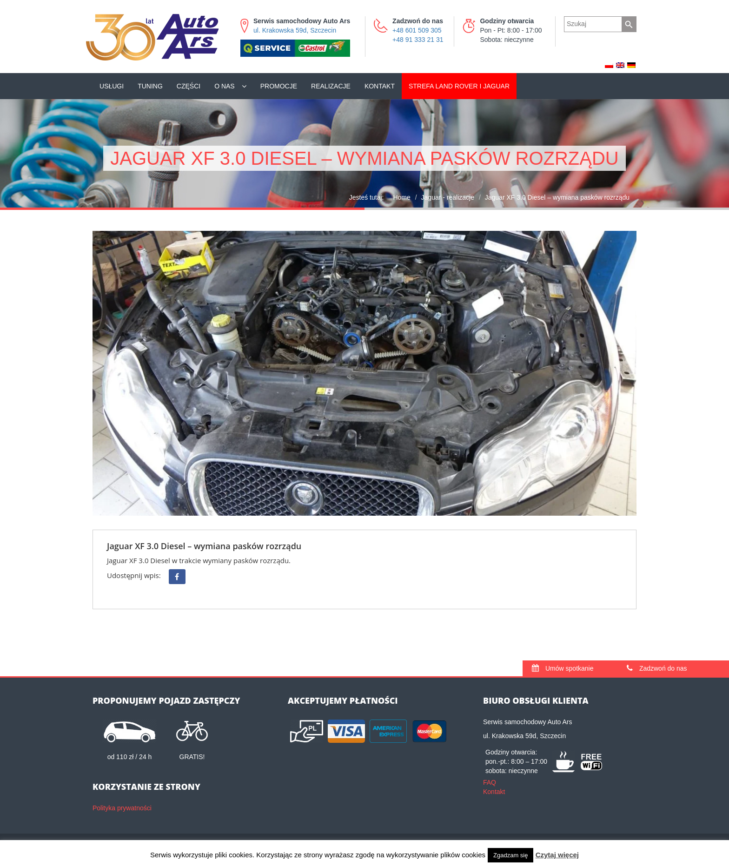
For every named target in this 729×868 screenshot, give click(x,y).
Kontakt (379, 86)
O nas (224, 86)
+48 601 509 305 (417, 30)
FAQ (489, 782)
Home (401, 197)
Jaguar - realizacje (447, 197)
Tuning (150, 86)
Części (188, 86)
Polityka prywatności (122, 808)
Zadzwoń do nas (657, 668)
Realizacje (331, 86)
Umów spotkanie (562, 668)
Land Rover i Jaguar (459, 86)
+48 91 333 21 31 (417, 39)
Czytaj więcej (557, 855)
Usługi (111, 86)
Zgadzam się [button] (510, 855)
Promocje (278, 86)
